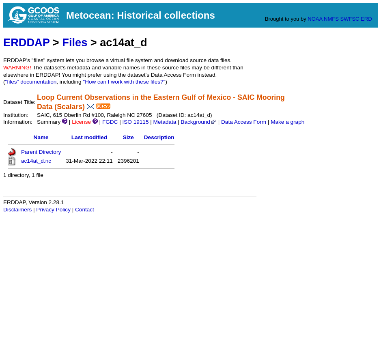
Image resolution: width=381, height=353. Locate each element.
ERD (366, 19)
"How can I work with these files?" (124, 82)
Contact (84, 210)
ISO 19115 (135, 122)
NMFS (331, 19)
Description (159, 137)
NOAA (315, 19)
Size (128, 137)
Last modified (89, 137)
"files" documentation (31, 82)
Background (199, 122)
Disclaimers (17, 210)
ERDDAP (26, 42)
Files (74, 42)
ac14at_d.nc (36, 161)
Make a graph (287, 122)
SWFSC (349, 19)
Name (41, 137)
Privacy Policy (53, 210)
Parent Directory (41, 152)
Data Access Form (243, 122)
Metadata (165, 122)
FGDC (110, 122)
